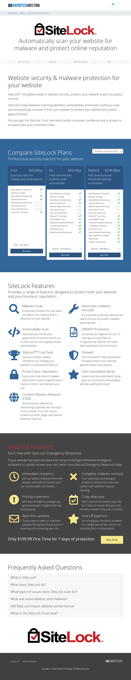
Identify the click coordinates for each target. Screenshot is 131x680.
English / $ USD (114, 661)
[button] (65, 577)
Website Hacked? (81, 62)
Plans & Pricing (24, 62)
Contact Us (14, 661)
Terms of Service (30, 661)
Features (52, 62)
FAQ (109, 62)
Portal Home (13, 13)
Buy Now (27, 251)
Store (23, 13)
